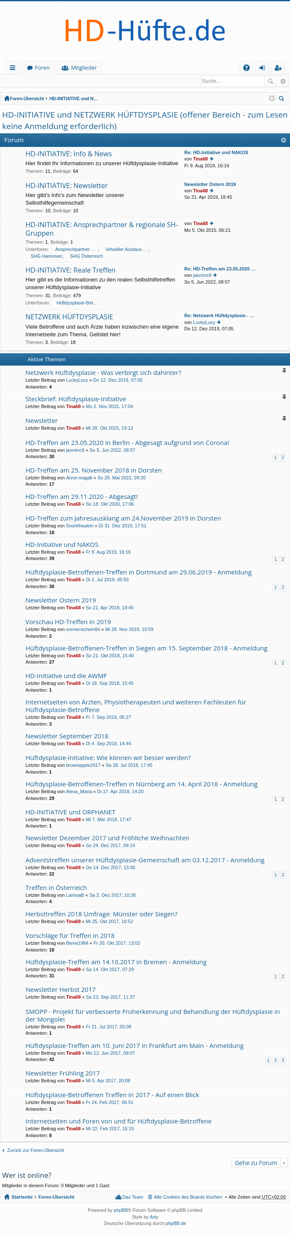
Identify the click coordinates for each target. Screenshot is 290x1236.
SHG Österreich (86, 256)
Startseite (39, 67)
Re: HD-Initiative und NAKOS (216, 152)
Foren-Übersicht (27, 98)
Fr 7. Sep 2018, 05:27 (108, 717)
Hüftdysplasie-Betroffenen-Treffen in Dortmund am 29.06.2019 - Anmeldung (138, 573)
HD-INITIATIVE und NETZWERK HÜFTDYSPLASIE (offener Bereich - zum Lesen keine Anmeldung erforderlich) (74, 98)
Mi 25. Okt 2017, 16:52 (109, 921)
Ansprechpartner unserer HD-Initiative (76, 249)
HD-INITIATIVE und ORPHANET (70, 812)
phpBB (121, 1210)
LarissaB (75, 895)
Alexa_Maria (79, 791)
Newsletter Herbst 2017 (60, 990)
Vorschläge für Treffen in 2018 (70, 936)
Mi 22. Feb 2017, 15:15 (110, 1129)
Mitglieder (121, 67)
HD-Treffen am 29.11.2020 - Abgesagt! (81, 497)
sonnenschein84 (83, 629)
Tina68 (200, 159)
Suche (270, 81)
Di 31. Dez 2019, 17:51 (122, 526)
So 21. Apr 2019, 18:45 (110, 608)
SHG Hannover (46, 256)
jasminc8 (202, 275)
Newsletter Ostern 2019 (210, 184)
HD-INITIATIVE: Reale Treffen (70, 271)
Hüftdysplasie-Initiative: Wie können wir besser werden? (108, 758)
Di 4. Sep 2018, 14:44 (108, 743)
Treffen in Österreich (56, 888)
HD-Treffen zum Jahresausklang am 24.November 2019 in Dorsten (123, 519)
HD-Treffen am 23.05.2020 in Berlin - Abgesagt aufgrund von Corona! (127, 443)
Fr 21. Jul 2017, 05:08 (108, 1027)
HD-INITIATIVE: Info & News (68, 154)
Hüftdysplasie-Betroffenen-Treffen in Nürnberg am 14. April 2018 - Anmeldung (141, 784)
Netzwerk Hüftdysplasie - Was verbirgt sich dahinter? (103, 373)
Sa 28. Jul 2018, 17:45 (129, 765)
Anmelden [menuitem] (264, 69)
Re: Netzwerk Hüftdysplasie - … (219, 315)
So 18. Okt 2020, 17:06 (110, 504)
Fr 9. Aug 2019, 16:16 (108, 552)
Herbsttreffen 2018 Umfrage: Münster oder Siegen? (101, 914)
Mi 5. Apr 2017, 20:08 (108, 1081)
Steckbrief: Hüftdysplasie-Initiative (75, 399)
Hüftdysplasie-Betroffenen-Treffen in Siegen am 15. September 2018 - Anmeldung (146, 649)
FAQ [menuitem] (249, 69)
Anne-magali (79, 478)
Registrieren (59, 81)
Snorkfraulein (79, 526)
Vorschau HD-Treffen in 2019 (68, 622)
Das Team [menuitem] (132, 1197)
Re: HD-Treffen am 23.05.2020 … (220, 269)
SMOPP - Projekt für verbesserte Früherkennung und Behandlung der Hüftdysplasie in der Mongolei (152, 1016)
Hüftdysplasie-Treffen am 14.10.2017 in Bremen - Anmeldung (116, 962)
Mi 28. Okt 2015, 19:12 (109, 428)
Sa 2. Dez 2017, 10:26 (112, 895)
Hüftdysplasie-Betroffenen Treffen (77, 303)
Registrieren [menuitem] (279, 69)
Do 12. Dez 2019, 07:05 (118, 380)
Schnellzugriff (14, 69)
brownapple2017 (83, 765)
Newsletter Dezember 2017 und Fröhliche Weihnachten (107, 838)
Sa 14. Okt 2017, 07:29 (110, 969)
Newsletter (41, 421)
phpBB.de (176, 1223)
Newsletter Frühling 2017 (62, 1074)
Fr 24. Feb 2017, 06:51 (109, 1102)
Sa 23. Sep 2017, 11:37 (110, 997)
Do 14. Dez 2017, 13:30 (110, 867)
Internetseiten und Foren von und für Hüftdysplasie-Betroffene (118, 1122)
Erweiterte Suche (282, 81)
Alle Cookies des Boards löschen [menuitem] (188, 1197)
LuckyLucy (204, 322)
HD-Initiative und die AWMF (66, 676)
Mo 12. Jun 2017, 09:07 (110, 1053)
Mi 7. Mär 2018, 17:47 (108, 819)
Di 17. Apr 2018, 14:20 (120, 791)
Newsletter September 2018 (66, 736)
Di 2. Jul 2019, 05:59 (107, 580)
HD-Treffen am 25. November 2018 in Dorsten (93, 471)
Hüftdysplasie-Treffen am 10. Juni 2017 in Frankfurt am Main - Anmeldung (134, 1046)
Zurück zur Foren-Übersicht (35, 1150)
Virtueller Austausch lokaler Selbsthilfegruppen (126, 249)
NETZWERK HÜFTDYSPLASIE (69, 317)
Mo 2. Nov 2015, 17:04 (109, 406)
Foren (79, 67)
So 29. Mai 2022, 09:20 (121, 478)
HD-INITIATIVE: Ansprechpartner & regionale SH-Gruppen (101, 229)
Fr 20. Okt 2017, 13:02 (116, 943)
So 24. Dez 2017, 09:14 (110, 845)
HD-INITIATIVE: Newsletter (66, 186)
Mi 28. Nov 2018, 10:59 (129, 629)
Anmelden (21, 81)
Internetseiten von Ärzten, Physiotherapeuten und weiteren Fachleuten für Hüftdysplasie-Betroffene (135, 706)
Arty (154, 1217)
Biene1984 (77, 943)
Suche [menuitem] (283, 100)
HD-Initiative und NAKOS (62, 545)
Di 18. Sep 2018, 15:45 (110, 683)
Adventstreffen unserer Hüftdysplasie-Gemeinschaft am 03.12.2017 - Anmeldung (145, 860)
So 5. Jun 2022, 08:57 (112, 450)
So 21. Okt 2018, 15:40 (110, 656)
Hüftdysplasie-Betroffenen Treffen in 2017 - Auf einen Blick (112, 1095)
